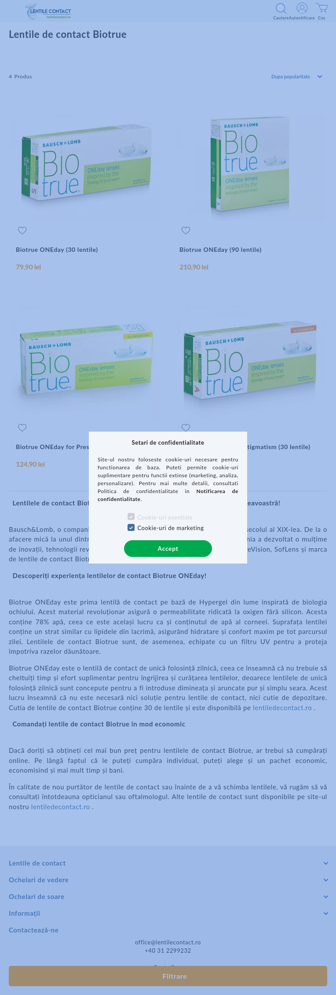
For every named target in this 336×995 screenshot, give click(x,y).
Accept (168, 548)
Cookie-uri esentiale (165, 517)
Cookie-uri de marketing (170, 527)
